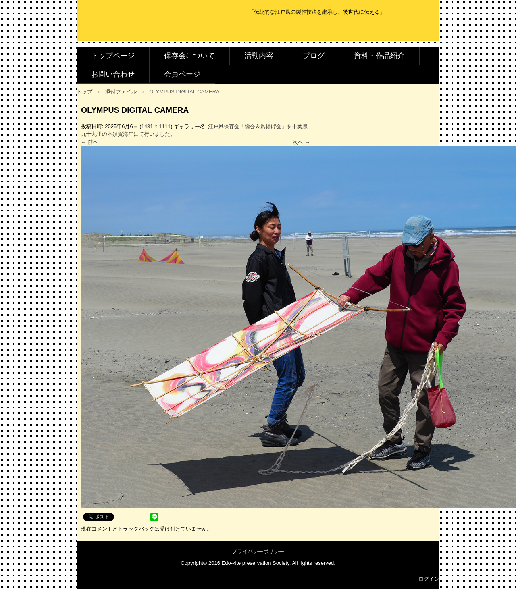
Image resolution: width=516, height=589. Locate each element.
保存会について (189, 56)
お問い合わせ (113, 74)
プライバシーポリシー (258, 551)
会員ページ (182, 74)
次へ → (301, 142)
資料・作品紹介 (379, 56)
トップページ (113, 56)
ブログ (314, 56)
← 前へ (89, 142)
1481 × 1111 (156, 126)
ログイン (428, 579)
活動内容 (258, 56)
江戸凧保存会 (134, 29)
